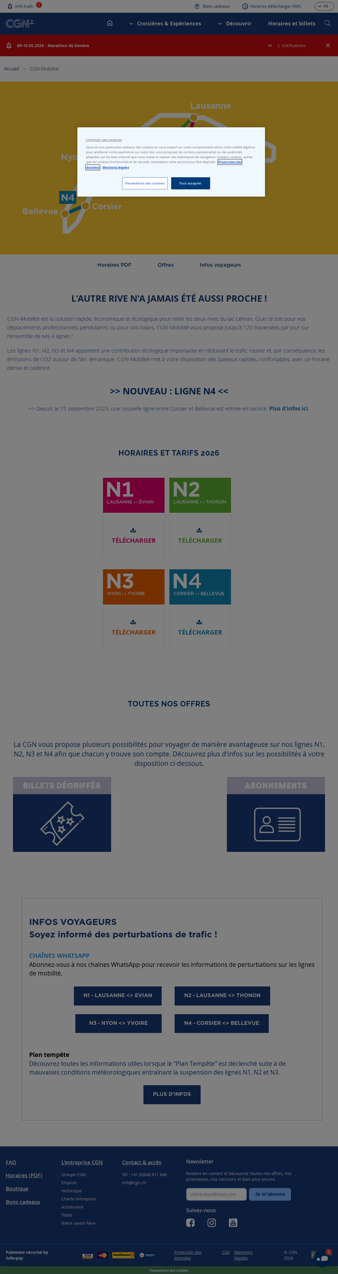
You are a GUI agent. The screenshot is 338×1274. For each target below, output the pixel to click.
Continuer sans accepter (104, 140)
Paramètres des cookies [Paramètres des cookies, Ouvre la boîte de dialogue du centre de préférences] (145, 183)
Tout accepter (190, 183)
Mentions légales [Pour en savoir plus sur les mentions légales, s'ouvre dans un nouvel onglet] (115, 167)
